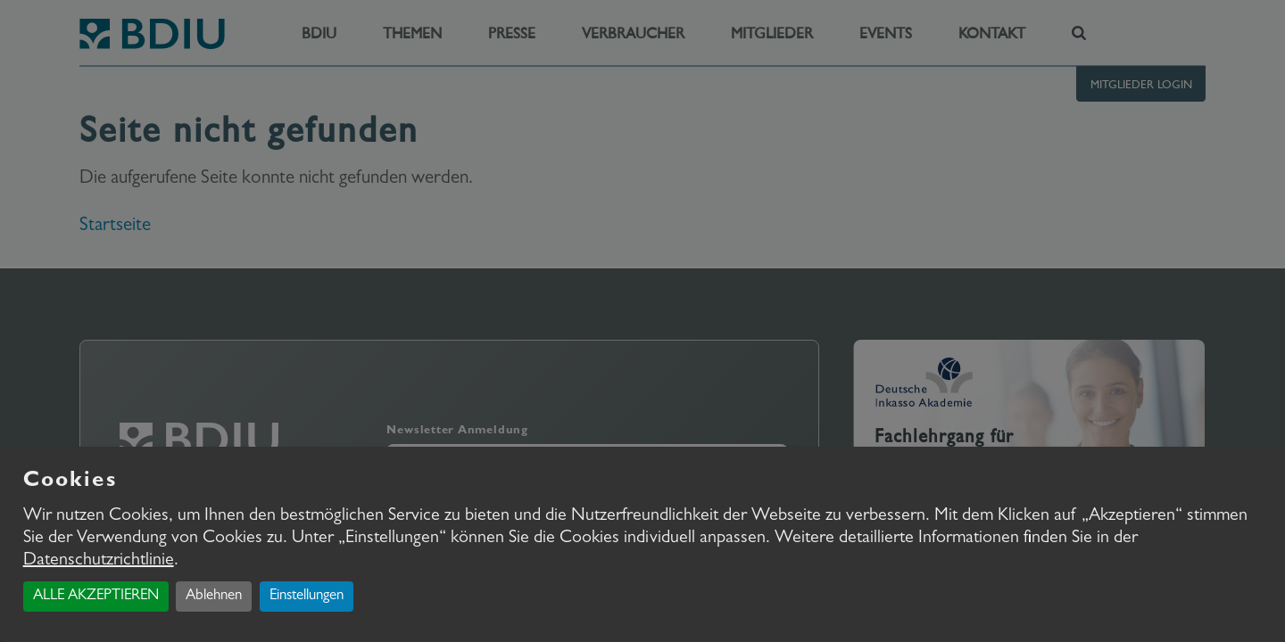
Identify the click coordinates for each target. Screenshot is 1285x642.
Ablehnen (214, 596)
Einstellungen (306, 596)
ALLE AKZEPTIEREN (96, 596)
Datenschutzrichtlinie (98, 561)
